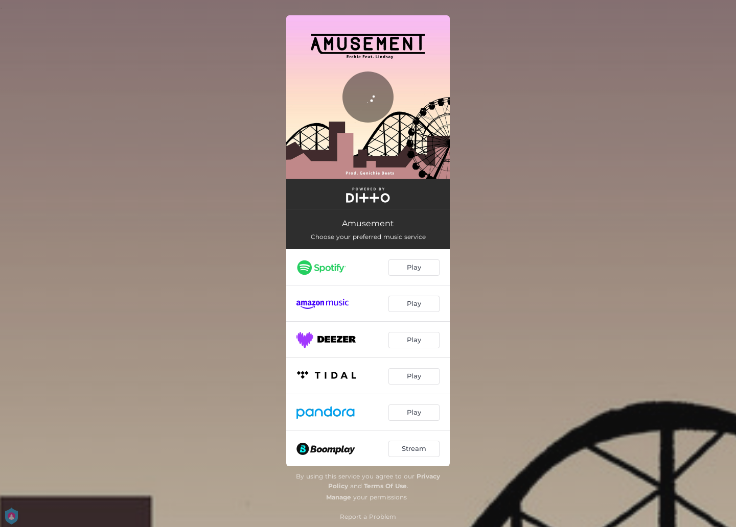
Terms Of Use (385, 486)
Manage (338, 497)
